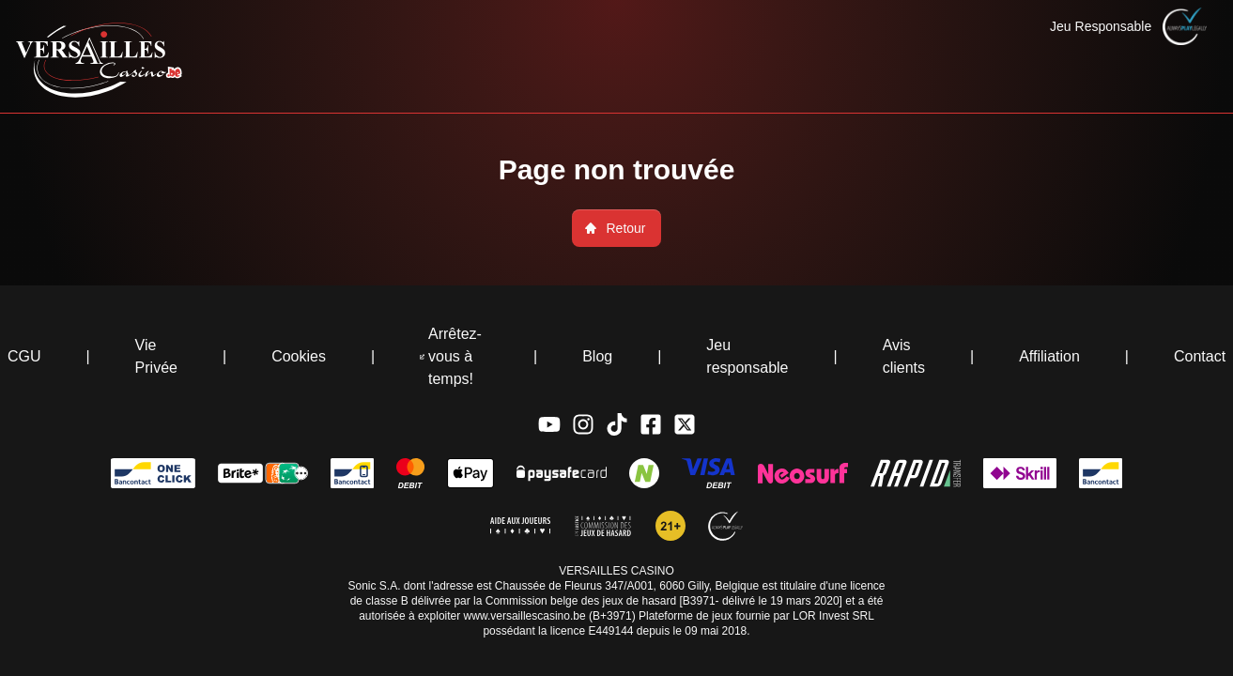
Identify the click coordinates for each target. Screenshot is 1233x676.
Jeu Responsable (1100, 26)
